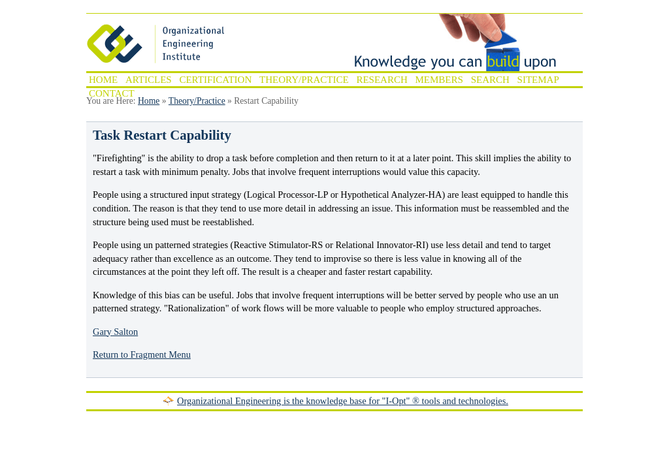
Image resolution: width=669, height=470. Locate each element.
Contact (112, 93)
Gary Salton (115, 331)
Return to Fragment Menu (142, 354)
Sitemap (538, 79)
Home (103, 79)
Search (490, 79)
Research (381, 79)
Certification (215, 79)
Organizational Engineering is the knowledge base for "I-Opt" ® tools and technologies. (342, 401)
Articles (148, 79)
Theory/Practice (304, 79)
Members (439, 79)
